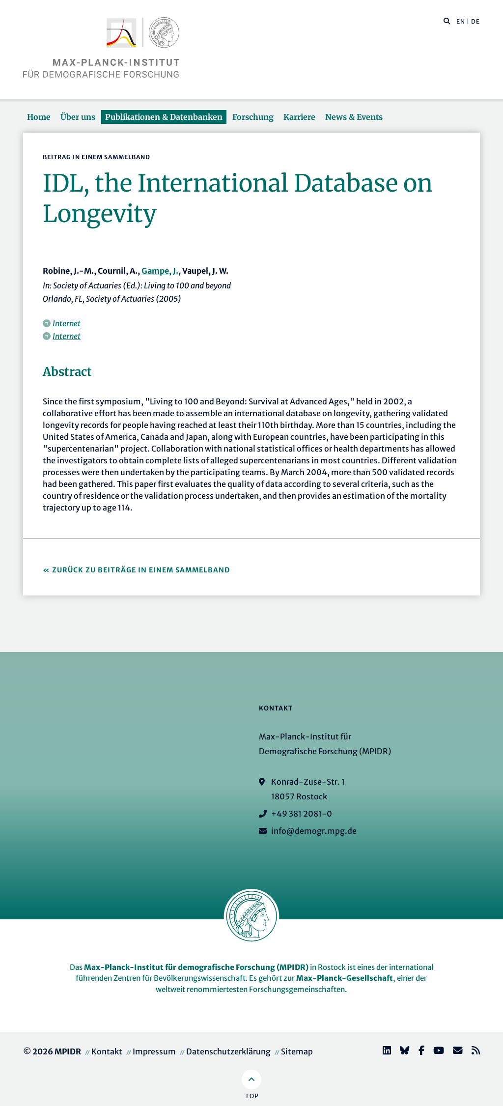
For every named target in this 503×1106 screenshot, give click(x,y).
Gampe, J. (159, 271)
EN (460, 21)
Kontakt (106, 1051)
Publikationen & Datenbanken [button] (164, 117)
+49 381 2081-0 (301, 814)
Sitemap (297, 1051)
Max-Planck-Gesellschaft (344, 978)
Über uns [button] (77, 117)
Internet (67, 323)
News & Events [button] (354, 117)
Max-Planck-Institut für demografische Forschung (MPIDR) (196, 967)
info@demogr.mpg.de (314, 831)
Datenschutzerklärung (228, 1051)
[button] (447, 21)
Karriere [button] (299, 117)
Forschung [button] (253, 117)
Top (251, 1096)
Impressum (154, 1051)
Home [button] (39, 117)
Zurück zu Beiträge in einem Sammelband (141, 570)
